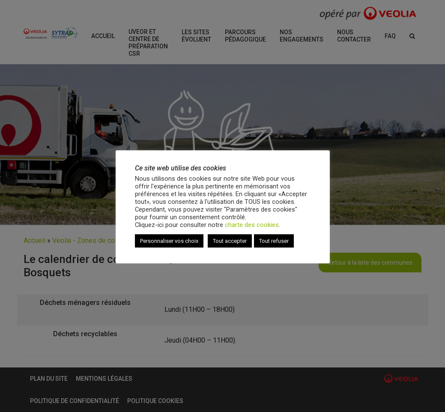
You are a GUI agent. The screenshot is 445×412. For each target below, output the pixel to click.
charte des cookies (252, 225)
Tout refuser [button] (274, 241)
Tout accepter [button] (230, 241)
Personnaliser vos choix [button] (169, 241)
